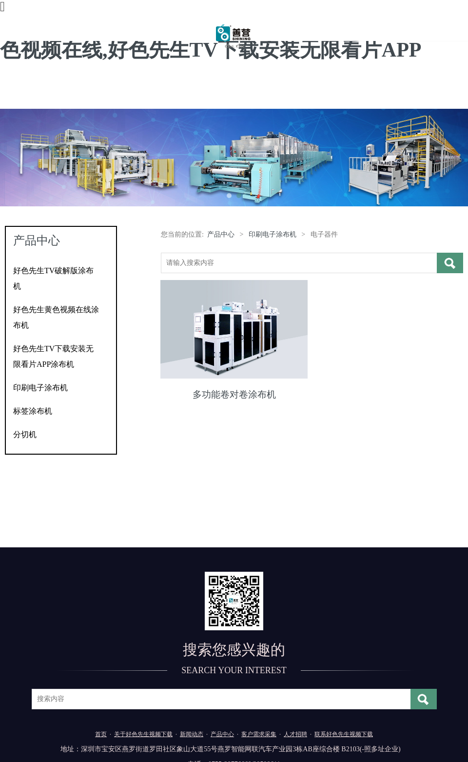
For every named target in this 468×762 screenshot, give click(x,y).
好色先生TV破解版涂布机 (53, 278)
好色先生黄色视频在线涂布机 (56, 317)
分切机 (25, 434)
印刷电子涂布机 (40, 387)
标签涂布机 (32, 411)
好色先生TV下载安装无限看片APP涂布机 (53, 356)
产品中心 (220, 234)
